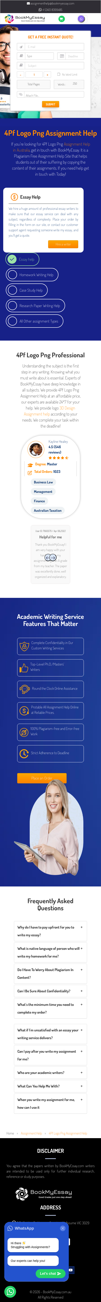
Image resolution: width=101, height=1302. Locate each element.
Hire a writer (63, 244)
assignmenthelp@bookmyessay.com (50, 3)
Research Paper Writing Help (40, 305)
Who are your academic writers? (40, 1072)
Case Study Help (31, 290)
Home (10, 1133)
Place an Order (41, 778)
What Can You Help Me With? (38, 1086)
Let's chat (50, 1274)
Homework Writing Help (36, 274)
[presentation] (48, 557)
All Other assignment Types (39, 321)
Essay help (26, 259)
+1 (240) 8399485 (50, 10)
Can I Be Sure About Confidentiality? (43, 991)
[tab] (50, 931)
